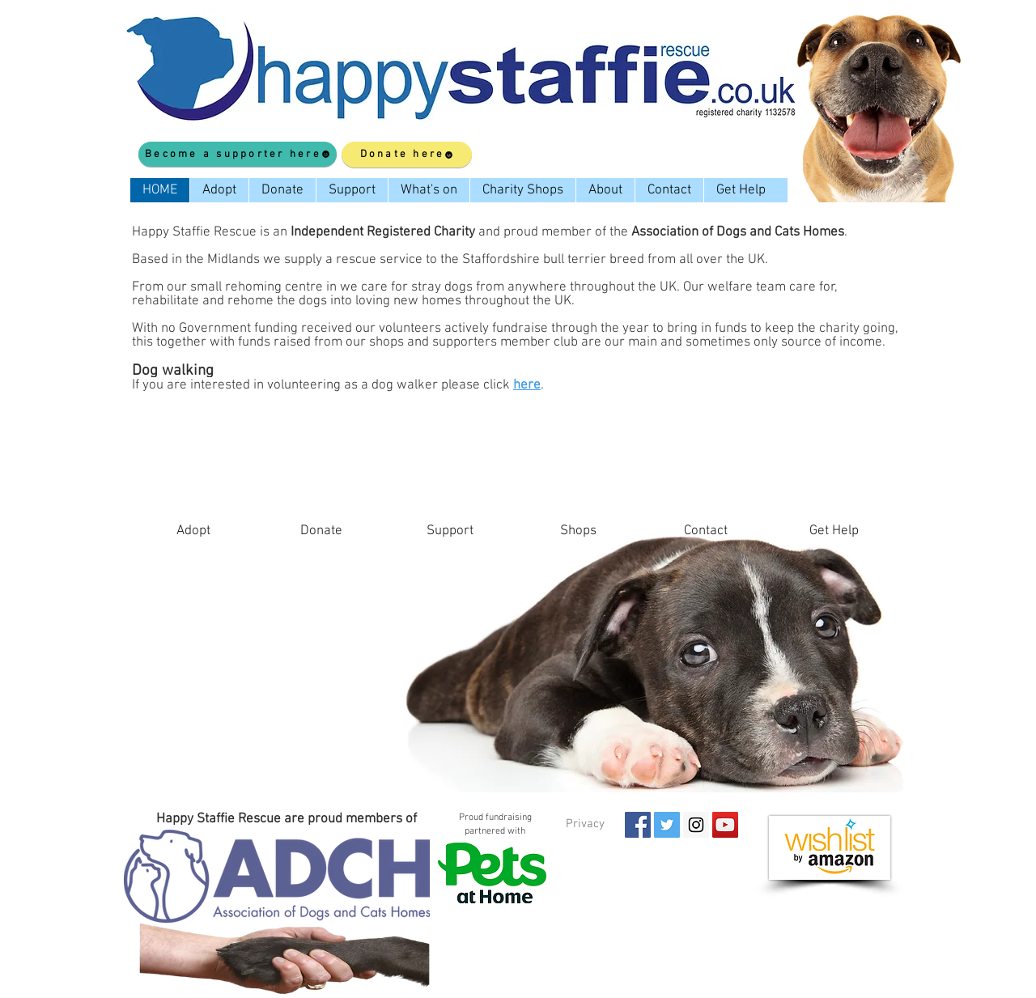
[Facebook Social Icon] (638, 825)
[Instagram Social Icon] (696, 825)
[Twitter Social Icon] (667, 825)
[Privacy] (584, 824)
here (527, 385)
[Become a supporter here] (237, 154)
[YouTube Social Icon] (725, 825)
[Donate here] (407, 155)
